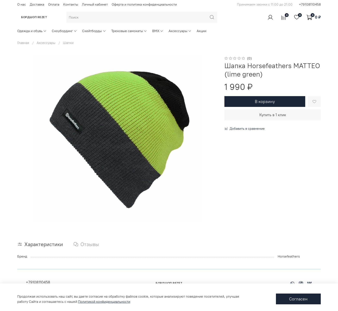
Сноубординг (64, 31)
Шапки (68, 43)
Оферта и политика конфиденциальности (144, 4)
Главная (23, 43)
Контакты (70, 4)
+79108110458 (310, 4)
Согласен (298, 299)
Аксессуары (180, 31)
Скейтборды (94, 31)
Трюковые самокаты (129, 31)
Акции (201, 31)
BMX (157, 31)
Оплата (53, 4)
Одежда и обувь (32, 31)
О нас (21, 4)
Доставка (37, 4)
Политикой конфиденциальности (104, 301)
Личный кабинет (95, 4)
